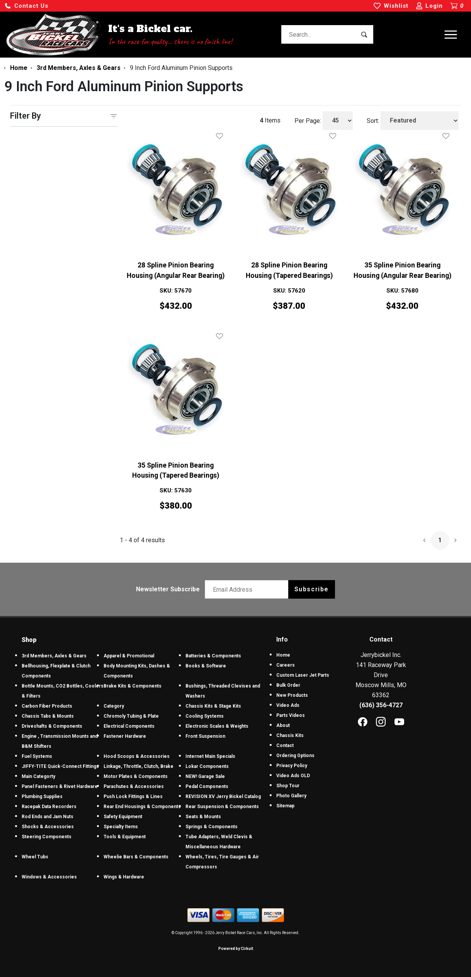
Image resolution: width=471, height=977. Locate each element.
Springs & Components (211, 826)
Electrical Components (129, 726)
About (283, 725)
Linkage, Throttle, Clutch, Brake (138, 766)
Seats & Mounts (203, 816)
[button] (26, 6)
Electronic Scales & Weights (216, 726)
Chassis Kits (290, 735)
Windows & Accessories (49, 877)
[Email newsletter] (248, 589)
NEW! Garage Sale (205, 776)
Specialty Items (121, 826)
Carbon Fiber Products (47, 706)
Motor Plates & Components (136, 776)
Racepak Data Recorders (49, 806)
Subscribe (311, 589)
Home (283, 655)
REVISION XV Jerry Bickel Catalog (223, 796)
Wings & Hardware (124, 877)
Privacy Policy (291, 765)
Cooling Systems (204, 716)
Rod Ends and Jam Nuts (47, 816)
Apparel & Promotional (129, 656)
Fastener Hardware (125, 736)
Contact (285, 745)
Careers (285, 665)
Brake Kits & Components (133, 686)
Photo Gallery (291, 795)
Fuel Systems (37, 756)
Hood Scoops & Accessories (137, 756)
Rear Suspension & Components (222, 806)
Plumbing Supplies (42, 796)
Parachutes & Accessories (134, 786)
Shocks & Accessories (48, 826)
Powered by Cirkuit (235, 948)
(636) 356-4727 (381, 705)
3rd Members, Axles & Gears (54, 656)
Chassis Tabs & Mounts (48, 716)
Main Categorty (38, 776)
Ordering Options (295, 755)
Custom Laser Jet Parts (302, 675)
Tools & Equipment (125, 836)
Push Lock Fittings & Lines (133, 796)
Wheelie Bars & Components (136, 857)
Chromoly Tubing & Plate (131, 716)
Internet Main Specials (210, 756)
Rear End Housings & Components (142, 806)
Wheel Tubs (35, 857)
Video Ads (287, 705)
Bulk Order (288, 685)
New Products (292, 695)
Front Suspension (205, 736)
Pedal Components (206, 786)
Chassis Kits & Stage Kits (213, 706)
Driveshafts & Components (52, 726)
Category (114, 706)
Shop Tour (287, 785)
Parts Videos (290, 715)
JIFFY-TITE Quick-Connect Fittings (60, 766)
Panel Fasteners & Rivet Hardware (60, 786)
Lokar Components (207, 766)
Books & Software (205, 666)
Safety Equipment (123, 816)
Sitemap (285, 805)
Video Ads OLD (293, 775)
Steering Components (46, 836)
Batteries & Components (213, 656)
